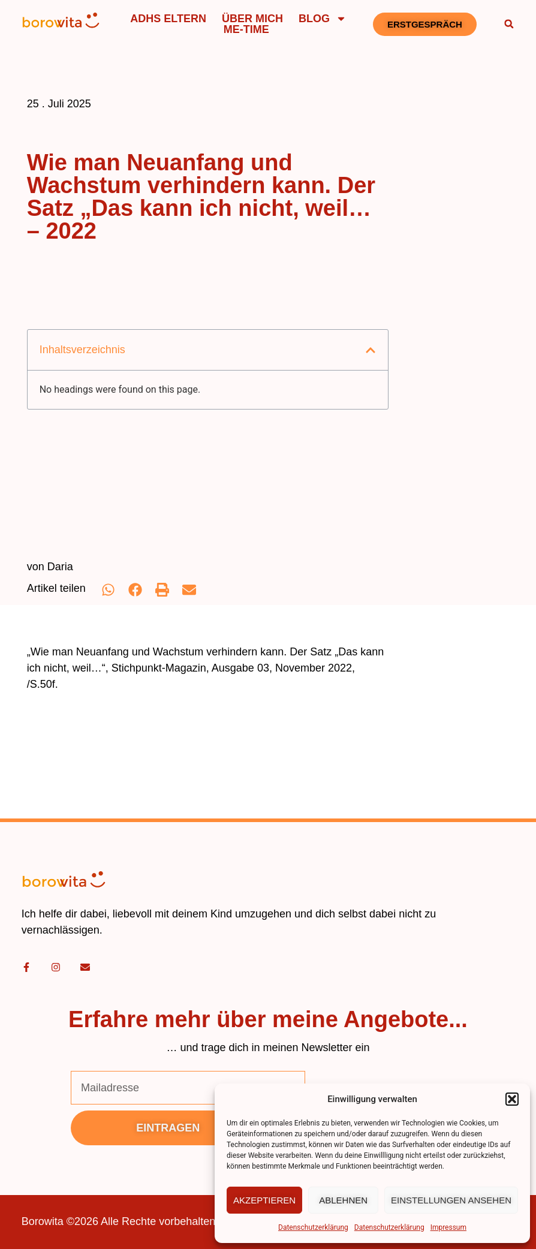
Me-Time (246, 29)
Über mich (252, 18)
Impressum (448, 1227)
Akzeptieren (264, 1200)
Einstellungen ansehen (451, 1200)
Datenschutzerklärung (313, 1227)
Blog (323, 18)
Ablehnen (343, 1200)
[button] (512, 1099)
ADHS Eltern (168, 18)
